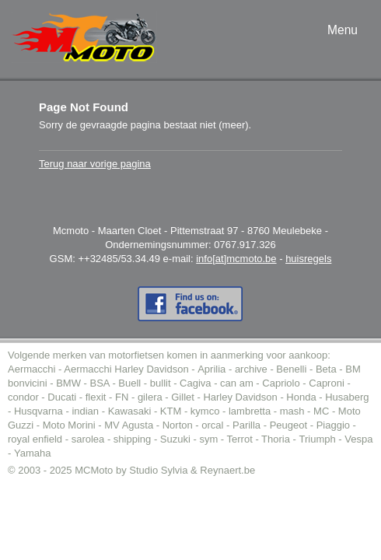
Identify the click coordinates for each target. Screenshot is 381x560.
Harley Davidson (240, 397)
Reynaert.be (227, 470)
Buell (129, 383)
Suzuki (175, 439)
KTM (170, 411)
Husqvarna (38, 411)
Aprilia (211, 369)
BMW (68, 383)
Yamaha (32, 453)
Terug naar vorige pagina (95, 164)
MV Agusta (128, 425)
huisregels (308, 258)
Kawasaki (130, 411)
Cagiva (195, 383)
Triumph (317, 439)
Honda (301, 397)
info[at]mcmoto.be (236, 258)
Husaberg (347, 397)
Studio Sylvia (158, 470)
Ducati (61, 397)
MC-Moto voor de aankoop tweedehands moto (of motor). (84, 37)
